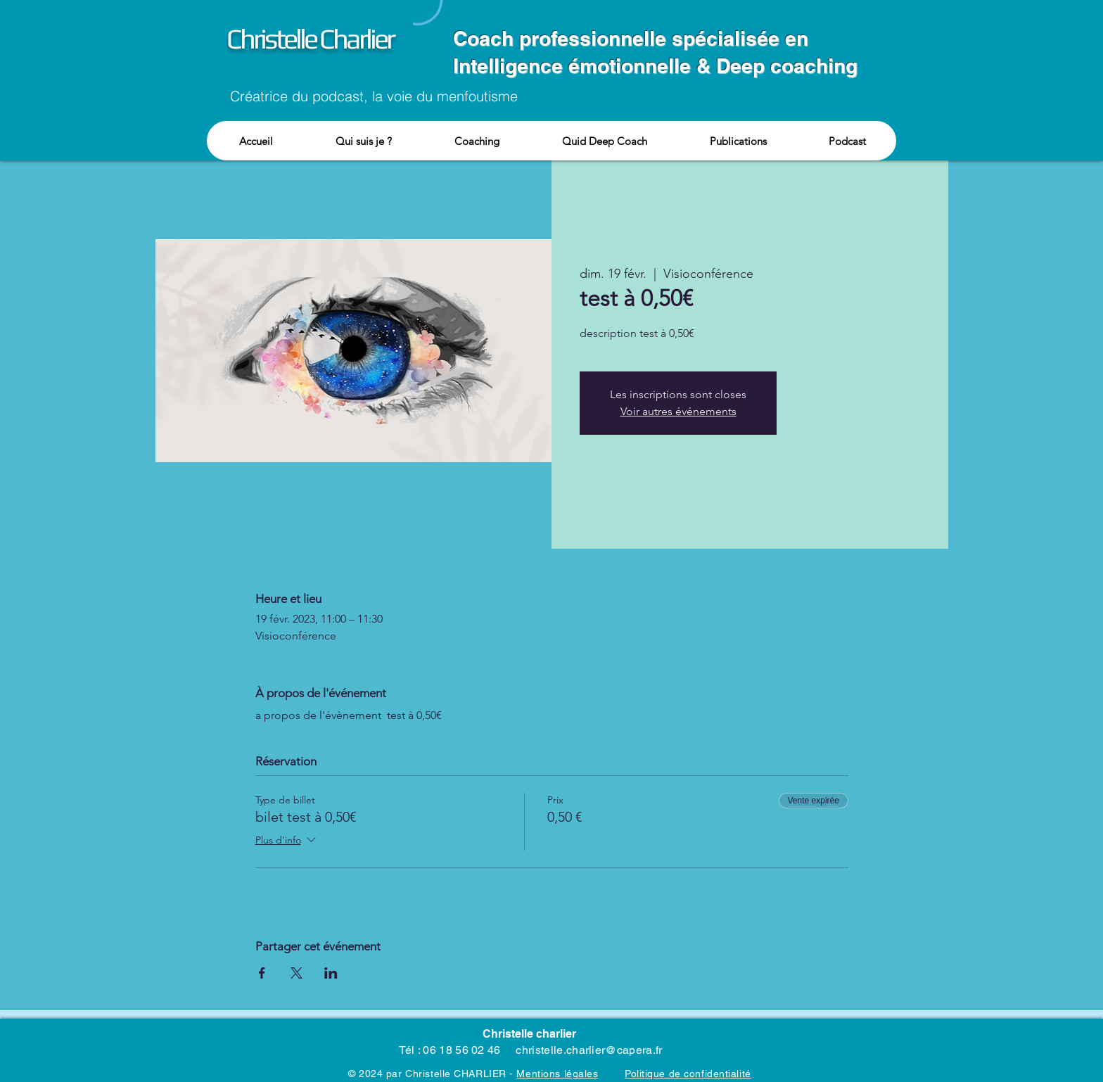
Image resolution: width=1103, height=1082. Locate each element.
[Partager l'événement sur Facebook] (262, 973)
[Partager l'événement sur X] (296, 973)
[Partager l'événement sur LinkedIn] (331, 973)
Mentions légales (557, 1073)
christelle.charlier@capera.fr (589, 1050)
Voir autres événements (678, 411)
